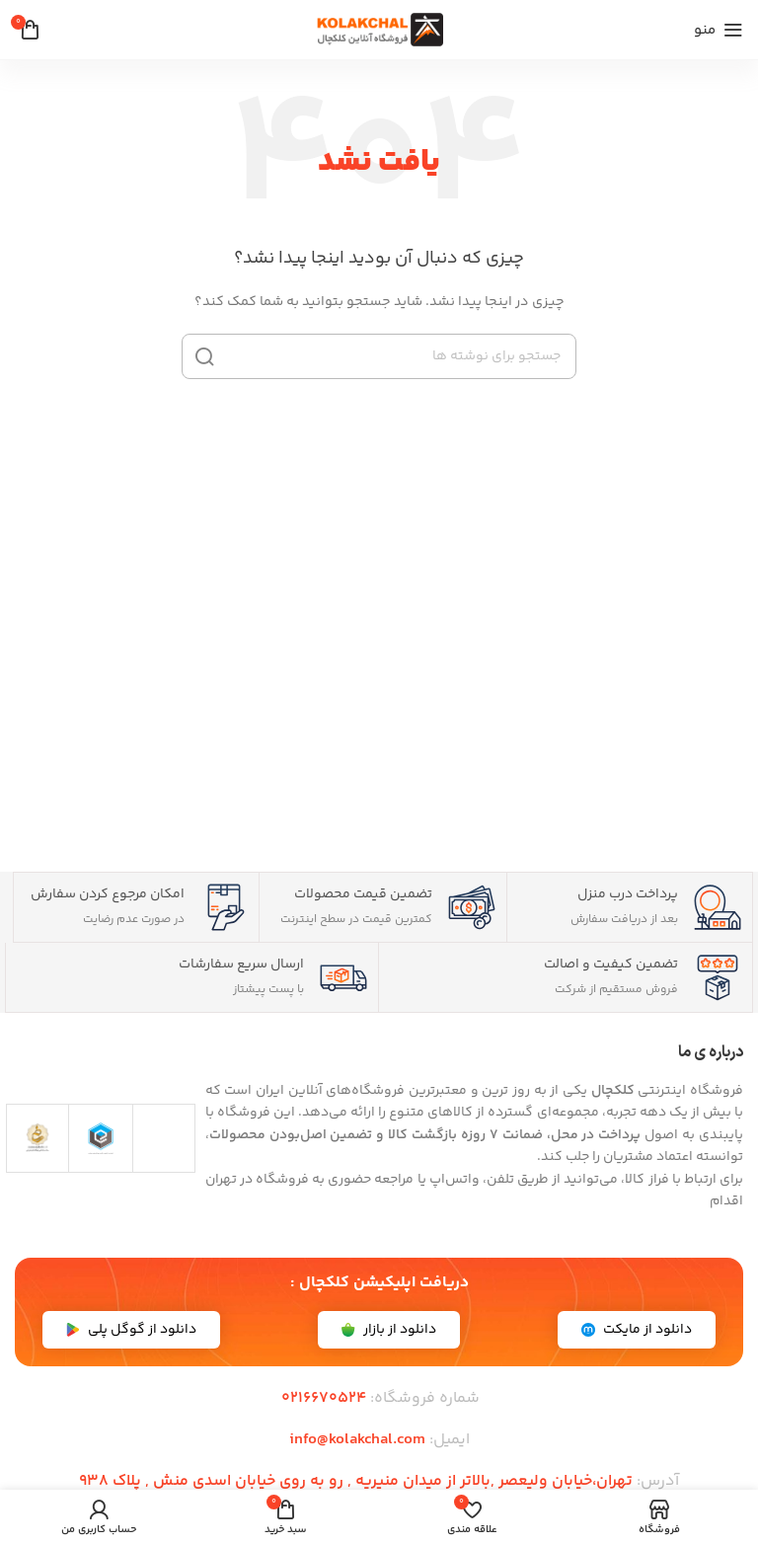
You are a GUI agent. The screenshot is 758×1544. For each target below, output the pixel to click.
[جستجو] (379, 356)
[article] (474, 1124)
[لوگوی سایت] (379, 29)
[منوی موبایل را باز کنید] (718, 29)
